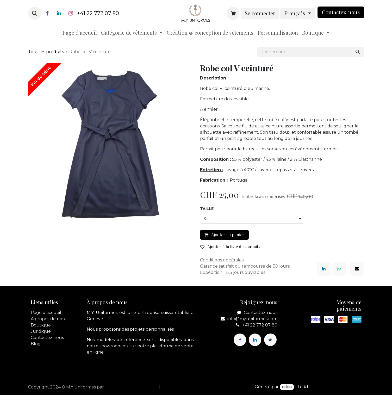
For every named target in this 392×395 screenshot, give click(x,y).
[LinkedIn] (59, 13)
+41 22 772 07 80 (98, 13)
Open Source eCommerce (336, 386)
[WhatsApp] (339, 268)
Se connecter (260, 13)
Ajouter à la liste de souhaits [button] (230, 246)
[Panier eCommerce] (233, 13)
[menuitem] (79, 33)
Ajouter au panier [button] (224, 234)
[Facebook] (47, 13)
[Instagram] (71, 13)
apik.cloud (116, 387)
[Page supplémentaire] (270, 340)
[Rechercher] (357, 52)
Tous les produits (46, 51)
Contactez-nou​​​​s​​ (341, 12)
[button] (34, 13)
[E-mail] (357, 268)
